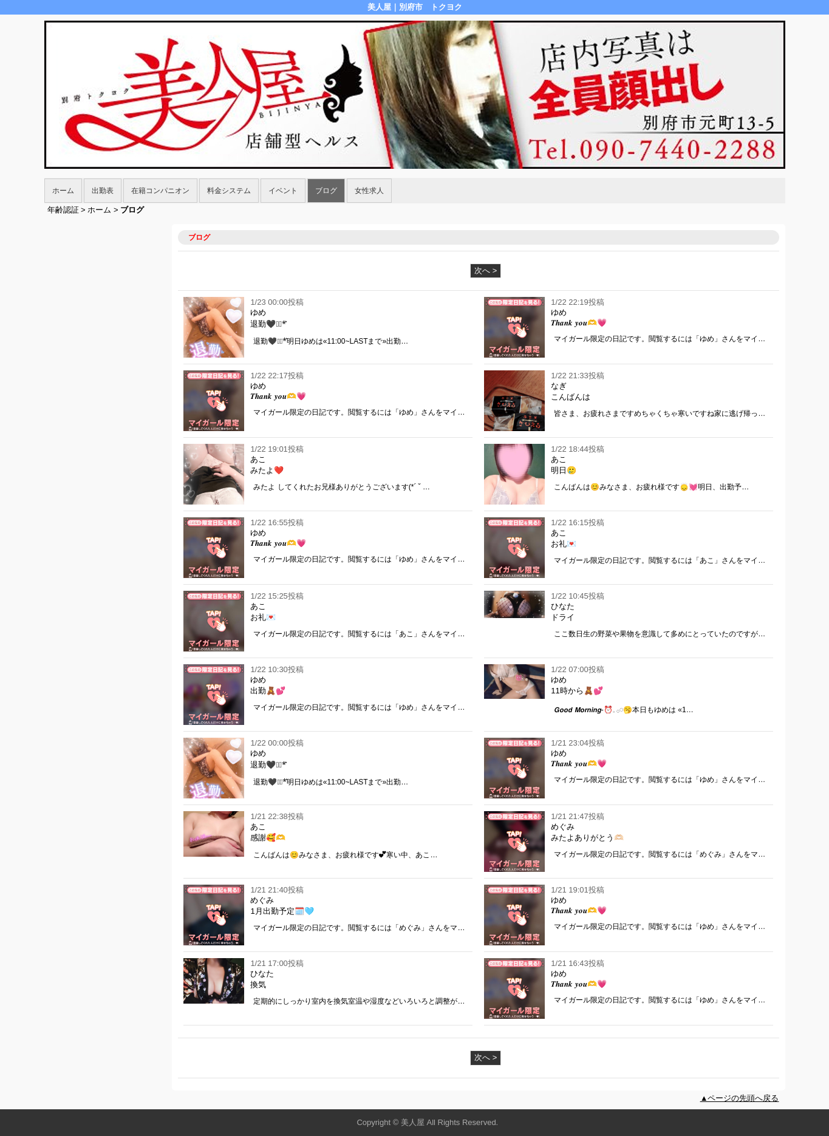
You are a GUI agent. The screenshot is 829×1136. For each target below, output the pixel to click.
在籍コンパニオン (160, 190)
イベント (283, 190)
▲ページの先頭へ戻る (739, 1098)
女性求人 (369, 190)
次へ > (485, 270)
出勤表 (103, 190)
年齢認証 (63, 209)
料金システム (229, 190)
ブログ (326, 190)
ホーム (63, 190)
